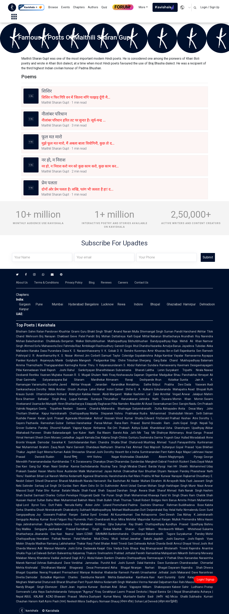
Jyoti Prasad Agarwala (61, 418)
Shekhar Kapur (38, 413)
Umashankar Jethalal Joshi (158, 572)
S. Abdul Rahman (135, 365)
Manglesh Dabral (156, 461)
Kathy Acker (84, 505)
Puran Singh (115, 495)
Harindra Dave (154, 562)
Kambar (168, 355)
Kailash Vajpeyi (72, 427)
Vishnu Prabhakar (126, 413)
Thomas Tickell (131, 500)
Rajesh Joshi (56, 370)
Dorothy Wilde (45, 389)
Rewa (121, 304)
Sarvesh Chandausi (86, 447)
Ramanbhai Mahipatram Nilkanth (167, 553)
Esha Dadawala (86, 548)
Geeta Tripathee (50, 408)
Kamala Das (92, 437)
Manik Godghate (66, 360)
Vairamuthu (39, 384)
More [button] (142, 7)
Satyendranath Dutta (147, 408)
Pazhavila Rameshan (40, 423)
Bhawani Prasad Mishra (71, 596)
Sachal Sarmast (34, 495)
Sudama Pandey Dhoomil (43, 427)
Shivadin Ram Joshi (165, 423)
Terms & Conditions (46, 282)
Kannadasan (31, 370)
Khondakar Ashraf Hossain (96, 418)
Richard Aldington (69, 394)
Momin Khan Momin (188, 399)
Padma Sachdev (139, 505)
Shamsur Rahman (165, 505)
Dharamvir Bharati (56, 480)
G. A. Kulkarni (143, 389)
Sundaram (171, 562)
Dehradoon (207, 304)
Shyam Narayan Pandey (173, 471)
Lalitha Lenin (155, 370)
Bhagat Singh (34, 587)
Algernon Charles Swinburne (73, 577)
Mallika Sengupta (34, 529)
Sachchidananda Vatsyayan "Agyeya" (70, 591)
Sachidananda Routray (95, 466)
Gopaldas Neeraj (37, 572)
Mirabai (132, 466)
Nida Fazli (186, 480)
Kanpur (24, 309)
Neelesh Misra (76, 601)
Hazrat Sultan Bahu (40, 500)
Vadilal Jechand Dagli (64, 558)
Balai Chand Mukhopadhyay (180, 360)
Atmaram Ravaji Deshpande (130, 379)
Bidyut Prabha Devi (167, 384)
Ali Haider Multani (138, 480)
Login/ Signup (205, 579)
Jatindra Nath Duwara (155, 399)
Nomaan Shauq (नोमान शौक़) (116, 601)
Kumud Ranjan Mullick (166, 519)
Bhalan (105, 543)
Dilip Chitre (118, 360)
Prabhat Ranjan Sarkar (72, 514)
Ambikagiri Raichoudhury (98, 346)
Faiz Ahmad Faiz (137, 447)
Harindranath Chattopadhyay (69, 413)
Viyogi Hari (165, 466)
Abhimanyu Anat (180, 432)
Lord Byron (31, 505)
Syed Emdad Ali (102, 514)
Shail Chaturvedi (132, 442)
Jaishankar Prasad (61, 529)
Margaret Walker (121, 394)
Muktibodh (76, 480)
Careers (123, 282)
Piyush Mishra (94, 582)
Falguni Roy (65, 519)
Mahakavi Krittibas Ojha (97, 524)
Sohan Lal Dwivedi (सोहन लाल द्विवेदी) (156, 601)
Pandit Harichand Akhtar (190, 331)
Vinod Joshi (199, 543)
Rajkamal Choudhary (196, 476)
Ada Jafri (129, 432)
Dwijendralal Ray (157, 509)
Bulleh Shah (112, 500)
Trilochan (132, 360)
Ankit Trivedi (119, 543)
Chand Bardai (147, 466)
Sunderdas (137, 461)
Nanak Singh (193, 490)
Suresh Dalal (134, 562)
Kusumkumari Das (127, 514)
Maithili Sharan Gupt (128, 529)
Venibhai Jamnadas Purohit (90, 562)
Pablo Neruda (64, 505)
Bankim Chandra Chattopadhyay (125, 558)
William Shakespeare (156, 587)
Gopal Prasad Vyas (189, 447)
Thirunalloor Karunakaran (120, 399)
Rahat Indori (105, 389)
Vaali (43, 370)
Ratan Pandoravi (47, 331)
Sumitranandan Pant (153, 452)
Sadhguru (92, 601)
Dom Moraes (52, 437)
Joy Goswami (45, 514)
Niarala (88, 480)
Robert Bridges (151, 500)
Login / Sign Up (210, 7)
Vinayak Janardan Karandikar (103, 384)
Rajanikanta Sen (190, 350)
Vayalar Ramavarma (187, 355)
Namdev (123, 403)
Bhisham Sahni (26, 331)
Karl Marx (134, 476)
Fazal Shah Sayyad (102, 490)
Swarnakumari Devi (165, 403)
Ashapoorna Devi (153, 514)
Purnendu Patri (83, 519)
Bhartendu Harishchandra (111, 476)
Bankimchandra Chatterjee (126, 533)
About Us (22, 282)
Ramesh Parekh (129, 572)
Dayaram (174, 567)
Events (65, 7)
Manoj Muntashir (124, 596)
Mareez (32, 548)
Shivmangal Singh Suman (156, 331)
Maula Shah (80, 490)
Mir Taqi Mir (146, 432)
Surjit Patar (35, 490)
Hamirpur (189, 304)
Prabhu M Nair (150, 476)
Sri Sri (100, 485)
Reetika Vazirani (40, 374)
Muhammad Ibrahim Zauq (39, 447)
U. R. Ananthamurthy (43, 355)
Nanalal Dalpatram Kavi (163, 582)
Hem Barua (169, 500)
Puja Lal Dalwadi (36, 553)
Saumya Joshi (184, 538)
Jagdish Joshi (163, 538)
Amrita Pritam (187, 500)
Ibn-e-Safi (172, 350)
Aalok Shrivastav (74, 452)
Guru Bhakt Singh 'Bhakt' (96, 331)
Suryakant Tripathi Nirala (184, 370)
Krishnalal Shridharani (40, 567)
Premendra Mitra (193, 519)
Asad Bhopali (197, 389)
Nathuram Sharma (112, 447)
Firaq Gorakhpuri (105, 591)
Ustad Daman (138, 485)
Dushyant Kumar (100, 596)
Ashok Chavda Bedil (159, 543)
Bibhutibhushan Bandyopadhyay (149, 341)
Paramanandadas (39, 461)
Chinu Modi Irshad (114, 538)
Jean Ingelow (77, 587)
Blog (92, 282)
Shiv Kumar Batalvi (57, 490)
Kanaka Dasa (38, 350)
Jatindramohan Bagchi (38, 524)
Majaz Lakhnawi (193, 452)
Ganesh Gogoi (123, 346)
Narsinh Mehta (105, 577)
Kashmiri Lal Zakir (146, 394)
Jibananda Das (45, 533)
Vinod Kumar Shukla (130, 418)
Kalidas (86, 394)
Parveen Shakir (41, 432)
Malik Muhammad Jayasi (95, 471)
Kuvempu (140, 350)
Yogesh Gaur (172, 437)
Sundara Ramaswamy (162, 365)
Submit (208, 257)
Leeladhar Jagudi (73, 437)
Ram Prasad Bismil (136, 423)
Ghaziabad (174, 304)
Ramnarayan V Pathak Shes (165, 558)
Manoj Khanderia (39, 558)
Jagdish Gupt (34, 452)
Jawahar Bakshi (140, 538)
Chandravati (102, 519)
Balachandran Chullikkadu (43, 341)
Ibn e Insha (132, 452)
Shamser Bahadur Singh (41, 399)
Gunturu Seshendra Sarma (145, 437)
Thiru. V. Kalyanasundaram (105, 365)
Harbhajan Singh (177, 485)
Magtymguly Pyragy (185, 456)
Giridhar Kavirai (69, 466)
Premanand (102, 567)
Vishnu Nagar (106, 456)
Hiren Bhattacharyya (71, 403)
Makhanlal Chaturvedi (42, 582)
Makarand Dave (187, 572)
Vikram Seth (193, 413)
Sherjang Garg (149, 360)
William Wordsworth (160, 529)
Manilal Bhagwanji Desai (75, 567)
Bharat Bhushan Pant (70, 582)
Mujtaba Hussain (62, 374)
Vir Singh (173, 495)
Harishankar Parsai (89, 423)
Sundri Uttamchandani (41, 394)
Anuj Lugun (68, 399)
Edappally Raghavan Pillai (101, 403)
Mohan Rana (112, 423)
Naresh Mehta (59, 476)
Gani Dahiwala (137, 543)
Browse (53, 7)
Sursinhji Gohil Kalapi (180, 577)
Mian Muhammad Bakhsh (70, 500)
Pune (39, 304)
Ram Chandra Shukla (105, 442)
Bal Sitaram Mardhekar (84, 379)
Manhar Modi (90, 538)
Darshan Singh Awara (132, 490)
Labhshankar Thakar (72, 543)
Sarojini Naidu (187, 403)
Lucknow (107, 304)
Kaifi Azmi (45, 601)
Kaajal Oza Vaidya (109, 548)
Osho (91, 485)
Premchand (119, 505)
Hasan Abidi (100, 394)
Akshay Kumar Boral (43, 519)
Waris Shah (95, 500)
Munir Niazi (196, 485)
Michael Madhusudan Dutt (129, 509)
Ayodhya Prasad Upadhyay (184, 524)
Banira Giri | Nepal (169, 591)
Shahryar (162, 432)
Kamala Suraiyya (90, 399)
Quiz (104, 7)
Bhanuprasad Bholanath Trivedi (167, 548)
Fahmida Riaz (72, 346)
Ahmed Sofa (32, 346)
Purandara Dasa (58, 350)
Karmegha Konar (76, 365)
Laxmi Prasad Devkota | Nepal (137, 591)
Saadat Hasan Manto (41, 471)
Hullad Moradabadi (193, 437)
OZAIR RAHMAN (95, 533)
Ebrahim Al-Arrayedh (165, 480)
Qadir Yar (99, 495)
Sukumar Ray (124, 524)
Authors (93, 7)
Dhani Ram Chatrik (193, 495)
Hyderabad (75, 304)
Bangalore (92, 304)
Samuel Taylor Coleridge (117, 355)
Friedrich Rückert (178, 461)
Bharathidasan (105, 370)
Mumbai (57, 304)
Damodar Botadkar (39, 577)
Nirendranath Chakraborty (61, 509)
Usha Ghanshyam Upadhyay (185, 427)
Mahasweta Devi (52, 346)
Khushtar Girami (69, 331)
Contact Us (141, 282)
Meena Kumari (53, 452)
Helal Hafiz (176, 509)
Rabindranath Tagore (160, 533)
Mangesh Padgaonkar (94, 360)
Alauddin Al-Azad (141, 403)
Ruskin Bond (58, 456)
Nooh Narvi (65, 447)
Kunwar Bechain (99, 587)
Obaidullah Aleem (151, 456)
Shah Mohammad (135, 495)
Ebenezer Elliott (56, 587)
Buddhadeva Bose (191, 505)
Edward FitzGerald (157, 418)
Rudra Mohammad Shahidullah (161, 413)
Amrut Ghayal (182, 543)
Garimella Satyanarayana (43, 379)
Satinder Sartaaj (33, 485)
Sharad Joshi (94, 452)
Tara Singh (119, 466)
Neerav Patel (71, 538)
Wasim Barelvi (112, 432)
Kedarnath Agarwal (81, 476)
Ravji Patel (93, 543)
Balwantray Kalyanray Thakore (77, 553)
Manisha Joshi (64, 548)
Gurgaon (25, 304)
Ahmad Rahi (175, 490)
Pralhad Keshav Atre (184, 418)
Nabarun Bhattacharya (165, 336)
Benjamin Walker (72, 341)
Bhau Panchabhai (185, 374)
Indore (138, 304)
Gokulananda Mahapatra (170, 389)
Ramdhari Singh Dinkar (94, 529)
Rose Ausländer (67, 471)
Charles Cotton (55, 495)
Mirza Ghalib (179, 596)
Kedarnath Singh (114, 582)
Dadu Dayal (197, 461)
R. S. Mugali (82, 374)
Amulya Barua (172, 346)
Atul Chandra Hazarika (147, 346)
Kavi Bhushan (147, 471)
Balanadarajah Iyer (65, 432)
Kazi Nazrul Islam (70, 533)
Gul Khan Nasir (47, 466)
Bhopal (155, 304)
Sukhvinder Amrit (116, 485)
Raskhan (30, 476)
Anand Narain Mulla (126, 331)
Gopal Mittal (141, 336)
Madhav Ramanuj (47, 543)
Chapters (79, 7)
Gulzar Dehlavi (65, 423)
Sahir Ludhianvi (192, 587)
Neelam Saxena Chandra (81, 408)
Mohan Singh (156, 485)
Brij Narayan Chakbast (54, 336)
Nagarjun (32, 408)
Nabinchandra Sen (66, 524)
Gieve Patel (77, 336)
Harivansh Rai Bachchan (109, 480)
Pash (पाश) (59, 601)
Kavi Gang (29, 466)
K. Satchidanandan (76, 442)
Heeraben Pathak (49, 538)
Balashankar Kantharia (132, 577)
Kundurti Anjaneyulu (40, 360)
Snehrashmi (105, 553)
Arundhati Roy (190, 336)
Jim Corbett (93, 355)
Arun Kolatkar (167, 379)
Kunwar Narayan (171, 476)
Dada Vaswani (195, 384)
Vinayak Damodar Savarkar (44, 442)
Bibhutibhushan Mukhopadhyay (106, 341)
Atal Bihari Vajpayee (126, 587)
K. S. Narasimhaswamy (85, 350)
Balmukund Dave (58, 562)
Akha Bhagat (120, 567)
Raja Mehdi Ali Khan (187, 341)
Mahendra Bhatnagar (116, 408)
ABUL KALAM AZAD (38, 596)
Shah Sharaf (157, 490)
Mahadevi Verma (137, 582)
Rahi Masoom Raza (191, 582)
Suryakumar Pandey (190, 533)
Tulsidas (200, 346)
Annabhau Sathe (138, 384)
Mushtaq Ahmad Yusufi (160, 442)
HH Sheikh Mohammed (189, 466)
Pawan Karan (36, 418)
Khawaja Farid (157, 495)
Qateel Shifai (124, 389)
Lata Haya (38, 591)
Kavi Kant (156, 577)
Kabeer (176, 587)
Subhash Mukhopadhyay (95, 509)
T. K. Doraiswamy (81, 461)
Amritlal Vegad (170, 394)
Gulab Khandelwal (153, 427)
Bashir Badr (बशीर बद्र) (153, 596)
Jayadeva (188, 346)
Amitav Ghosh (65, 389)
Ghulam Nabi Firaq (103, 374)
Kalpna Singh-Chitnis (114, 437)
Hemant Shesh (33, 437)
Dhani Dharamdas (118, 461)
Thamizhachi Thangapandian (45, 365)
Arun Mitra (118, 519)
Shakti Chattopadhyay (150, 524)
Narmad (31, 562)
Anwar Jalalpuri (192, 394)
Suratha (53, 384)
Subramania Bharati (130, 370)
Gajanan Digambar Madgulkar (153, 374)
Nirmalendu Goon (195, 509)
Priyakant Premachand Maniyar (69, 572)
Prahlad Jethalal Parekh (129, 553)
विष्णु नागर (82, 456)
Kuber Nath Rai (90, 432)
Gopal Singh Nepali (194, 423)
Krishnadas (127, 456)
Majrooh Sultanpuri (162, 447)
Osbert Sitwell (34, 480)
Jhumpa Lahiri (86, 389)
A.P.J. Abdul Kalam (91, 558)
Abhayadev (170, 408)
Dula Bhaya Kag (134, 548)
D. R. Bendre (125, 350)
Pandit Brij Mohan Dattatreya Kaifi (109, 336)
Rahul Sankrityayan (81, 370)
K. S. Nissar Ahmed (71, 355)
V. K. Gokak (108, 350)
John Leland (102, 505)
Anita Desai (186, 408)
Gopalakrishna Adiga (148, 355)
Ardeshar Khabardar (104, 572)
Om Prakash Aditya (126, 427)
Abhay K (189, 514)
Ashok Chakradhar (125, 471)
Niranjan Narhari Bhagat (149, 567)
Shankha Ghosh (34, 509)
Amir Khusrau (157, 350)
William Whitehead (188, 529)
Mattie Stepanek (101, 413)
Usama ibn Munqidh (44, 403)
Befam (52, 553)
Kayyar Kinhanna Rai (97, 427)
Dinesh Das (174, 514)
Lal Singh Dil (53, 485)
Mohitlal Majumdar (138, 519)
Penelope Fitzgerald (79, 495)
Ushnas (41, 562)
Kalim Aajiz (175, 452)
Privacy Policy (73, 282)
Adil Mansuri (46, 548)
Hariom (33, 601)
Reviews (106, 282)
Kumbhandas (60, 461)
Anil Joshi (118, 562)
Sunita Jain (190, 379)
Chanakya (99, 461)
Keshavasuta (124, 374)
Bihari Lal (43, 476)
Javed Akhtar (69, 384)
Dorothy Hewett (114, 452)
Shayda (30, 543)
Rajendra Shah (192, 567)
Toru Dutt (47, 505)
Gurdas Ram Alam (74, 485)
